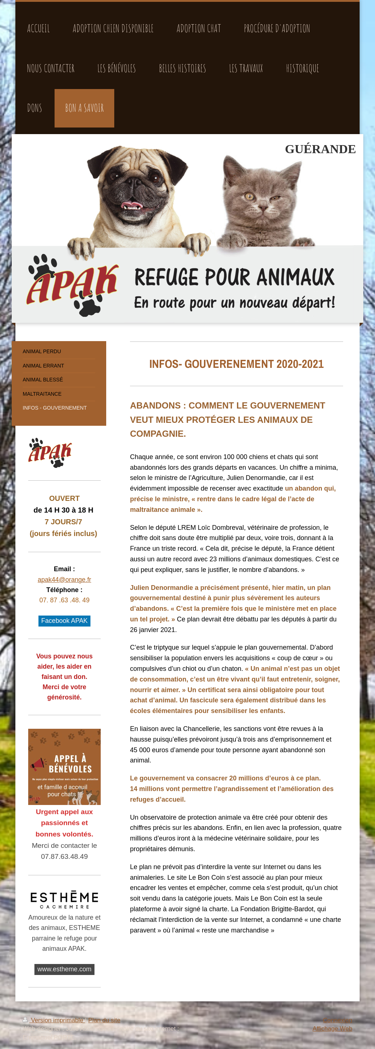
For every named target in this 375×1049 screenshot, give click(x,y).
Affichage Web (332, 1028)
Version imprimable (54, 1020)
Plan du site (104, 1020)
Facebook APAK (64, 620)
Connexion (337, 1020)
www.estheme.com (64, 969)
